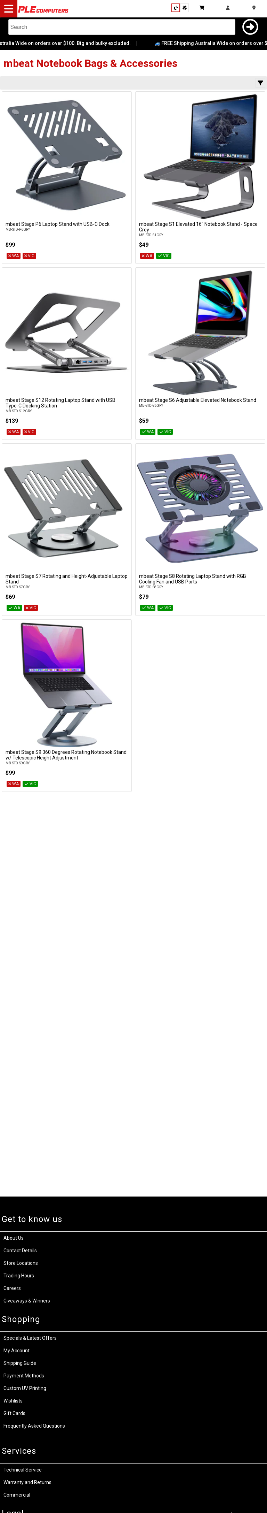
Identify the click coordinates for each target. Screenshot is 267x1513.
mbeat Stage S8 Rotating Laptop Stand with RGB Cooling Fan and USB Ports (192, 578)
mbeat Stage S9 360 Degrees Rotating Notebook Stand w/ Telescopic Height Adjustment (66, 755)
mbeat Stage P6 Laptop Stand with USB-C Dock (58, 224)
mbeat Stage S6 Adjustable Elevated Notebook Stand (197, 400)
